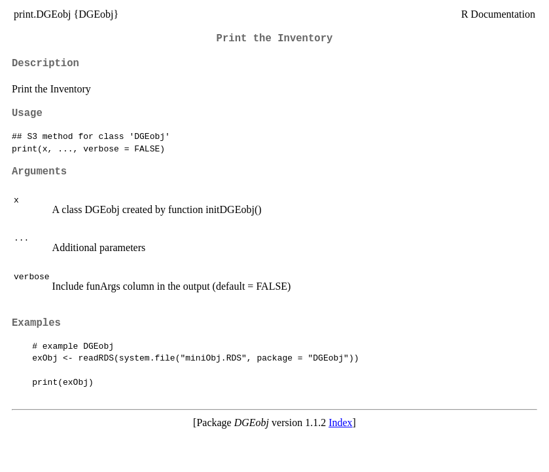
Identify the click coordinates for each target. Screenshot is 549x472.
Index (340, 422)
